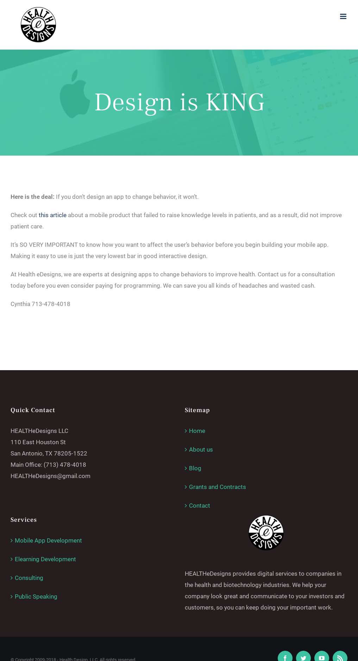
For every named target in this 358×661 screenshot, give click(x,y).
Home (197, 430)
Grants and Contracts (217, 486)
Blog (195, 468)
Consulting (29, 577)
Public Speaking (36, 596)
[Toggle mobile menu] (343, 16)
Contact (199, 505)
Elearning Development (45, 559)
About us (201, 449)
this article (53, 215)
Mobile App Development (48, 540)
